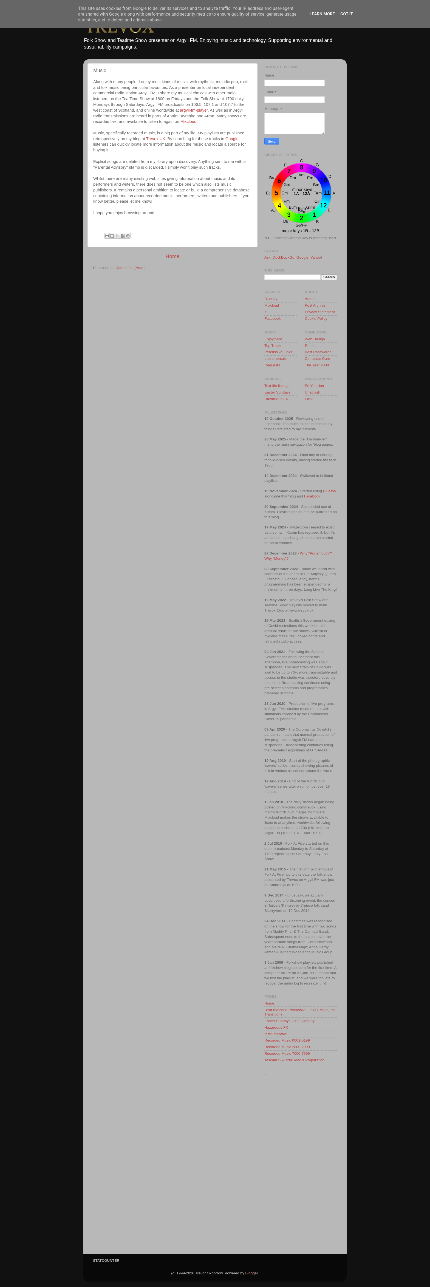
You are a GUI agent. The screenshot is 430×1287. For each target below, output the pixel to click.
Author (310, 299)
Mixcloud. (189, 121)
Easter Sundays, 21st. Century (289, 1021)
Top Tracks (273, 346)
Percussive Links (278, 352)
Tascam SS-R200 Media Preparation (294, 1060)
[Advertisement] (300, 1166)
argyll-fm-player (194, 110)
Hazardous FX (276, 399)
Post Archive (315, 305)
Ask (267, 257)
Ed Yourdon (314, 386)
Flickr (309, 399)
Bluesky (270, 299)
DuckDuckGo (284, 257)
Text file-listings (277, 386)
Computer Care (317, 359)
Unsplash (312, 392)
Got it (346, 14)
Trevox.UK (155, 139)
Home (172, 256)
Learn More (322, 14)
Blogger (251, 1273)
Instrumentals (275, 359)
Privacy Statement (320, 312)
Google (232, 139)
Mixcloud (271, 305)
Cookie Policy (316, 318)
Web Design (315, 339)
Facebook (272, 318)
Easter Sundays (277, 392)
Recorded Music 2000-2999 (287, 1047)
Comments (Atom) (131, 268)
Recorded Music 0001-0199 (287, 1040)
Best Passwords (318, 352)
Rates (310, 346)
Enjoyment (273, 339)
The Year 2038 (317, 365)
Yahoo (315, 257)
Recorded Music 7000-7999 (287, 1053)
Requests (272, 365)
